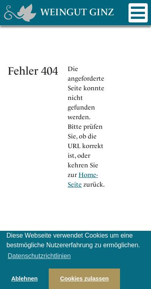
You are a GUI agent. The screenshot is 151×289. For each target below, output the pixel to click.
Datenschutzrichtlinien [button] (39, 255)
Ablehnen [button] (24, 278)
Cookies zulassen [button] (84, 278)
